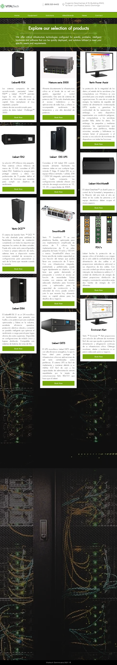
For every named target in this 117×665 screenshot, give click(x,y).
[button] (18, 117)
